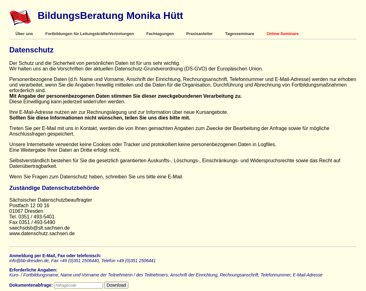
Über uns (24, 33)
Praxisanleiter (199, 33)
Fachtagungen (160, 33)
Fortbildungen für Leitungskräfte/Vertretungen (89, 33)
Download (116, 285)
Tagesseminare (239, 33)
